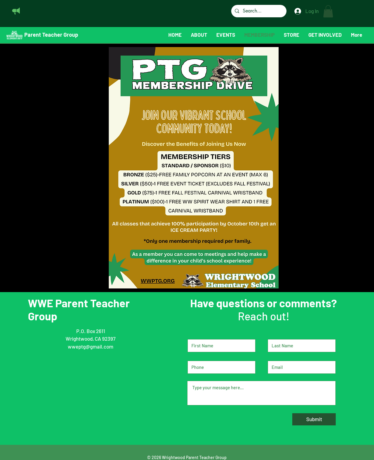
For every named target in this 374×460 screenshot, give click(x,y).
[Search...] (258, 11)
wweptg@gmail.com (90, 346)
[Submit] (314, 419)
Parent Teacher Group (51, 34)
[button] (328, 11)
